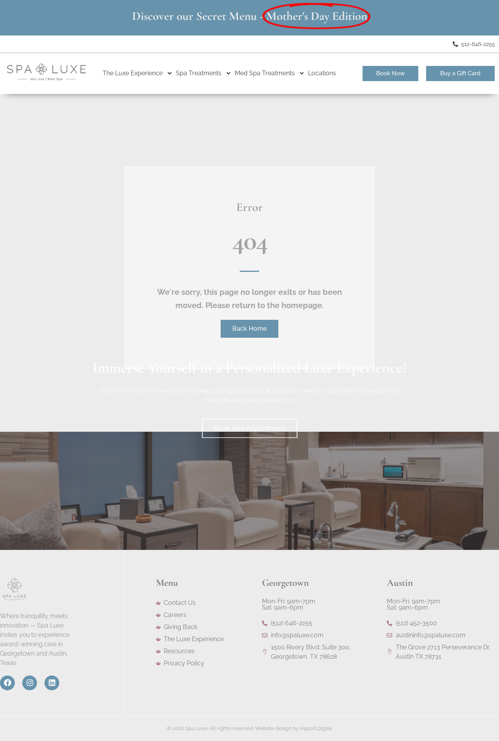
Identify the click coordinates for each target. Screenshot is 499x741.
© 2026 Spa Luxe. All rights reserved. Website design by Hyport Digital (249, 728)
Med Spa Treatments (270, 73)
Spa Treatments (204, 73)
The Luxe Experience (138, 73)
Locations (322, 73)
